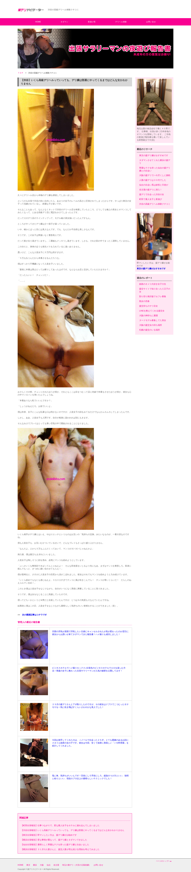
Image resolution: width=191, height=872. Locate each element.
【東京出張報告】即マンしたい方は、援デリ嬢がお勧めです (49, 835)
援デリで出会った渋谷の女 (151, 194)
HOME (38, 22)
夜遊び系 (92, 22)
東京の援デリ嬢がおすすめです (153, 155)
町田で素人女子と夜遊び (150, 199)
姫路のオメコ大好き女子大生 (152, 284)
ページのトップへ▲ (164, 861)
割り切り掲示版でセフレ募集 (152, 296)
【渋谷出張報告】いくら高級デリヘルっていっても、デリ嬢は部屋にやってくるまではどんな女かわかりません (72, 830)
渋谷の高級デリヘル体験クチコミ (154, 204)
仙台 (49, 865)
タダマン (64, 22)
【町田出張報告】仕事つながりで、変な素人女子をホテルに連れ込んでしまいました (60, 825)
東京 (28, 865)
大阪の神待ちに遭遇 (148, 315)
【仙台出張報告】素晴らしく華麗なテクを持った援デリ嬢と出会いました (55, 844)
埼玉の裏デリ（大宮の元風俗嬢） (76, 865)
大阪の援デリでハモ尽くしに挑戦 (154, 175)
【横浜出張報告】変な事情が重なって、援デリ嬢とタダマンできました (54, 840)
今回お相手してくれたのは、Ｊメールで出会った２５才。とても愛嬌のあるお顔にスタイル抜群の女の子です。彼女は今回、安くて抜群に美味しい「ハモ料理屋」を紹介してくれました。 (90, 743)
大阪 (42, 865)
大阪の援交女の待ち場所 (150, 325)
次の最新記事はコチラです (34, 615)
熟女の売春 (144, 301)
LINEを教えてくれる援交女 (151, 311)
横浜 (35, 865)
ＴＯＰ (20, 73)
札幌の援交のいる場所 (149, 330)
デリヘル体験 (121, 22)
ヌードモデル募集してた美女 (152, 320)
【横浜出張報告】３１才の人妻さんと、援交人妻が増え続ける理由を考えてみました (60, 849)
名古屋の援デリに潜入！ (150, 189)
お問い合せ (151, 22)
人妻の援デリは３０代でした (152, 180)
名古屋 (56, 865)
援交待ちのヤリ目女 (148, 306)
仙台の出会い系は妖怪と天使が (153, 185)
